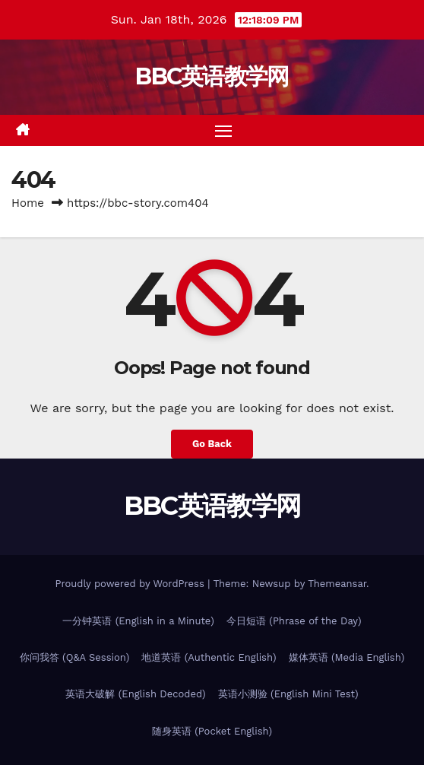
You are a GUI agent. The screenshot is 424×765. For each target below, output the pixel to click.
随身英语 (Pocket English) (212, 731)
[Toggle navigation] (223, 130)
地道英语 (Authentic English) (208, 657)
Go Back (212, 443)
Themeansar (337, 583)
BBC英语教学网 (211, 76)
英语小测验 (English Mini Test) (288, 694)
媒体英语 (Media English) (347, 657)
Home (27, 203)
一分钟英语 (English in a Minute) (138, 621)
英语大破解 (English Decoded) (135, 694)
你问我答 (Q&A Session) (75, 657)
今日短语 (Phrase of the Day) (294, 621)
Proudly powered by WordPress (131, 583)
